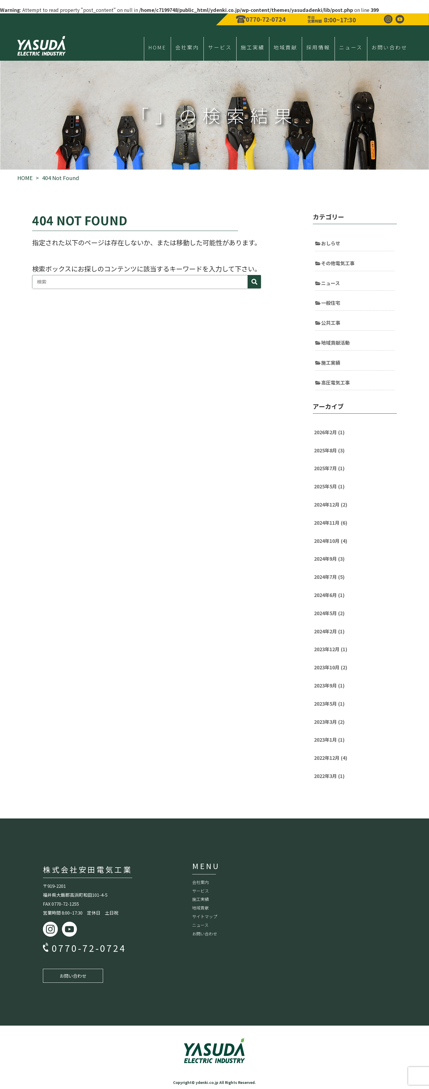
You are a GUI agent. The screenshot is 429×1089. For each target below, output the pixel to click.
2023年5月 (329, 703)
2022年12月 (330, 757)
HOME (157, 47)
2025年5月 (329, 486)
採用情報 (318, 47)
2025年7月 (329, 468)
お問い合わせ (389, 47)
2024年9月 (329, 558)
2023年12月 (330, 649)
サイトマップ (204, 916)
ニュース (351, 47)
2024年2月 (329, 631)
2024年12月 (330, 504)
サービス (220, 47)
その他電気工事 (338, 263)
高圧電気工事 (335, 382)
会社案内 (187, 47)
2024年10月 (330, 540)
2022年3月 (329, 775)
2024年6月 (329, 595)
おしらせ (330, 243)
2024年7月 (329, 576)
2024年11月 (330, 522)
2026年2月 (329, 432)
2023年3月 (329, 721)
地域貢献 (285, 47)
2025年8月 (329, 450)
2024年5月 (329, 613)
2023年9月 (329, 685)
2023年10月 (330, 667)
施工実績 (253, 47)
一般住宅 (330, 302)
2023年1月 (329, 739)
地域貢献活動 (335, 342)
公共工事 (330, 322)
